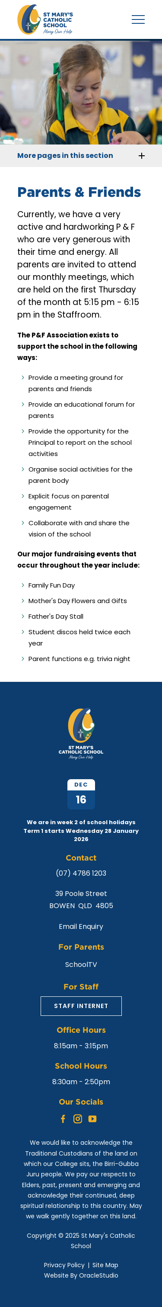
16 (81, 800)
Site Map (105, 1265)
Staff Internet (81, 1006)
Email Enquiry (81, 926)
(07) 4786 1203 (81, 873)
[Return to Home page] (45, 32)
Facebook (63, 1117)
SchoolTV (81, 965)
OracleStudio (98, 1275)
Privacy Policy (64, 1265)
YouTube (92, 1116)
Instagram (77, 1117)
